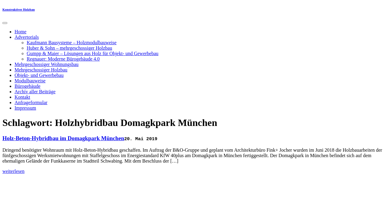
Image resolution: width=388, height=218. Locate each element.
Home (20, 31)
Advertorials (27, 37)
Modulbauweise (30, 80)
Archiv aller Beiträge (35, 91)
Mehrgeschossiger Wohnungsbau (47, 64)
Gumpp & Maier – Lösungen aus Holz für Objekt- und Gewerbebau (93, 53)
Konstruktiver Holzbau (18, 9)
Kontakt (22, 97)
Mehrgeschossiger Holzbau (41, 69)
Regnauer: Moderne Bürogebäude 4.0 (63, 58)
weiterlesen (13, 171)
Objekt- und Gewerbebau (39, 75)
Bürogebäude (27, 86)
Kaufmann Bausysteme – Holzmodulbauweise (71, 42)
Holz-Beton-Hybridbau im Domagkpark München (63, 138)
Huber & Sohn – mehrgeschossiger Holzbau (69, 48)
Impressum (25, 108)
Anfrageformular (31, 102)
